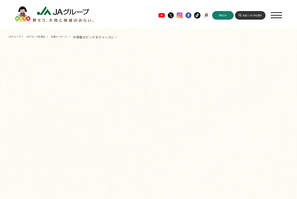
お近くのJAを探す (252, 15)
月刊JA (223, 15)
